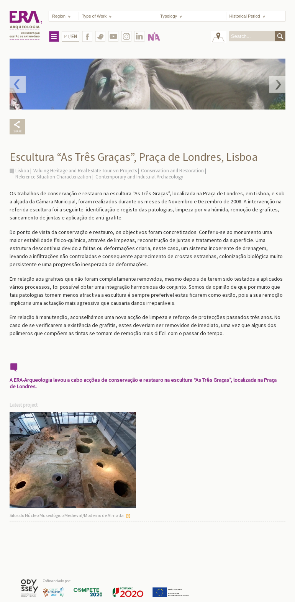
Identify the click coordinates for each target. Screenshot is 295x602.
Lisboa (22, 170)
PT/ (70, 36)
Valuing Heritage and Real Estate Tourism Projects (85, 170)
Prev (18, 84)
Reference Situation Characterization (53, 176)
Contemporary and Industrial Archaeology (139, 176)
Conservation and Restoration (172, 170)
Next (277, 84)
